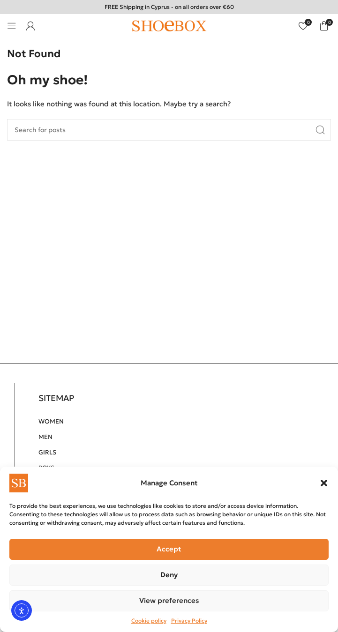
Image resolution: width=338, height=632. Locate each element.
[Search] (169, 130)
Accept (169, 548)
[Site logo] (169, 25)
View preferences (169, 600)
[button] (324, 483)
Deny (169, 574)
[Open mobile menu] (11, 25)
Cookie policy (148, 620)
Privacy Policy (189, 620)
